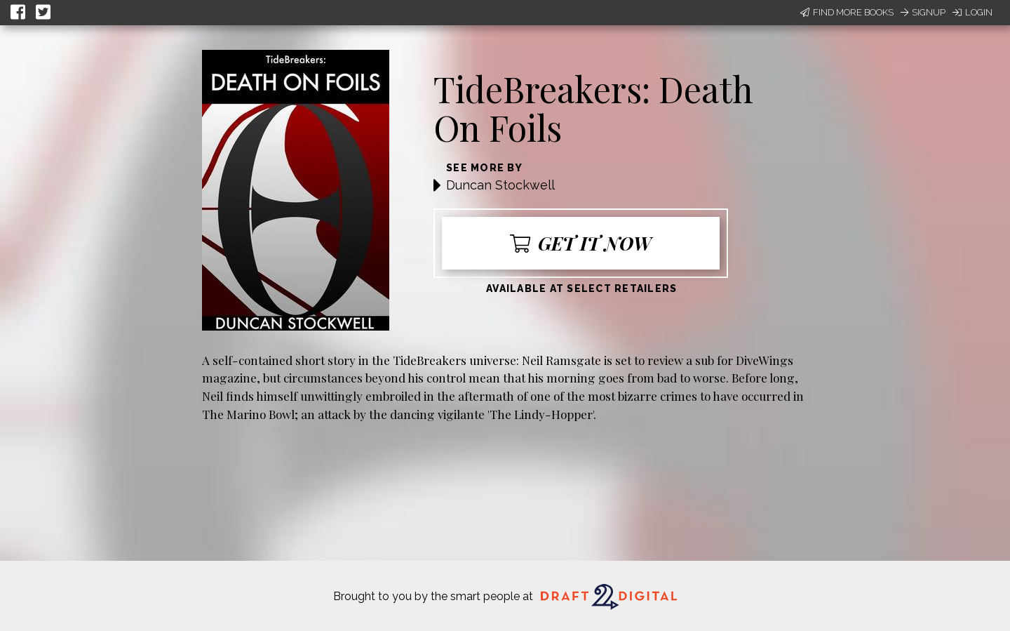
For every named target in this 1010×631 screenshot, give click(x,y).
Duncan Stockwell (500, 185)
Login (972, 12)
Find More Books (847, 12)
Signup (923, 12)
